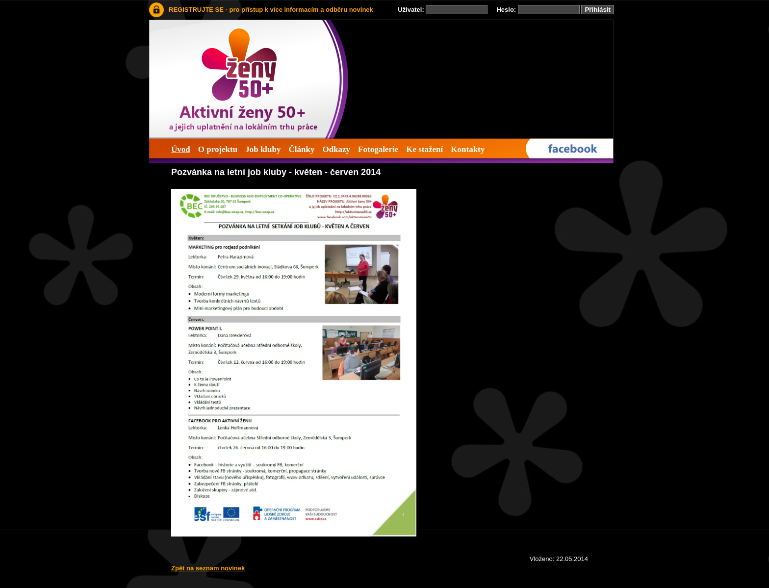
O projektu (217, 149)
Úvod (180, 149)
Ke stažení (424, 149)
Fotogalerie (378, 149)
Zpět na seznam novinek (208, 568)
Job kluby (263, 149)
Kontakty (468, 149)
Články (301, 149)
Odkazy (336, 149)
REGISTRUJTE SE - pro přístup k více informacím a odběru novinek (271, 9)
